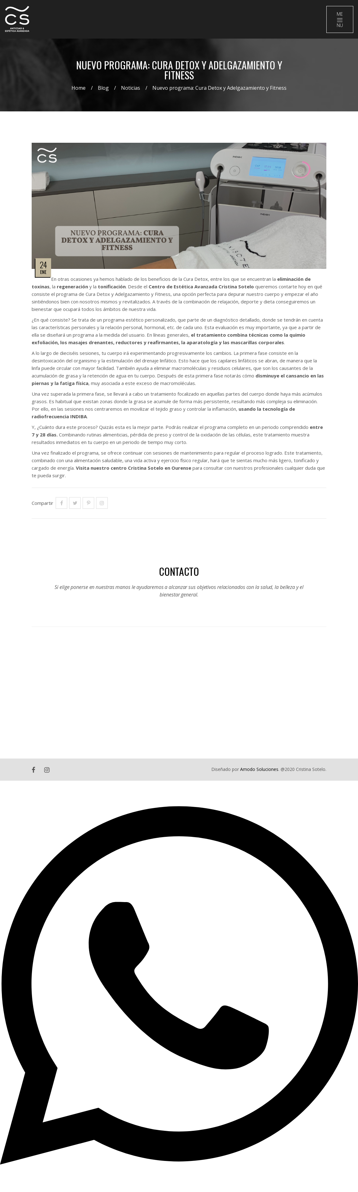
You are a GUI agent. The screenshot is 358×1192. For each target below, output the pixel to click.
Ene (43, 271)
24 (43, 264)
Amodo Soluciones (259, 769)
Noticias (130, 87)
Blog (103, 87)
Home (78, 87)
